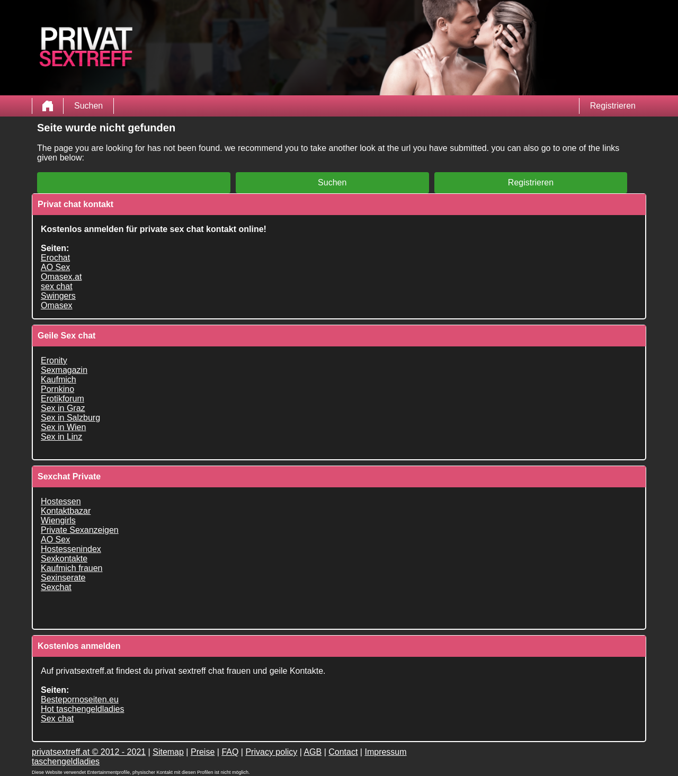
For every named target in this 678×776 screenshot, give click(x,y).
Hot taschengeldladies (82, 708)
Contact (343, 751)
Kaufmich (58, 379)
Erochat (55, 257)
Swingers (58, 295)
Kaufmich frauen (72, 568)
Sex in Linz (61, 436)
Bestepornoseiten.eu (80, 699)
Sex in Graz (63, 408)
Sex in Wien (63, 427)
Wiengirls (58, 520)
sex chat (57, 286)
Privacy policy (271, 751)
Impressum (385, 751)
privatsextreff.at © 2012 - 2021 (89, 751)
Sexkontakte (64, 558)
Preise (203, 751)
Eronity (54, 360)
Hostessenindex (71, 549)
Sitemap (168, 751)
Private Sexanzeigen (80, 529)
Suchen (88, 105)
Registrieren (613, 105)
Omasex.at (61, 276)
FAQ (229, 751)
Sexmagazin (64, 369)
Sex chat (57, 718)
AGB (313, 751)
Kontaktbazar (66, 510)
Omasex (57, 305)
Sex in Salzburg (70, 417)
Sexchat (56, 587)
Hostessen (61, 501)
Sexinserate (63, 577)
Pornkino (57, 389)
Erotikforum (62, 398)
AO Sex (55, 267)
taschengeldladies (66, 761)
